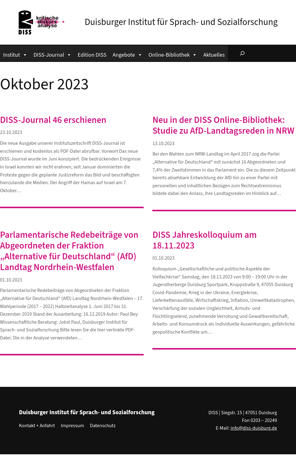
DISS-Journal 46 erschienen (53, 120)
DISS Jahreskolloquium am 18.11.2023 (204, 240)
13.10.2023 (163, 143)
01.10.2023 (11, 280)
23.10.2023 (11, 132)
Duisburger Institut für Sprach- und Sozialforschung (181, 22)
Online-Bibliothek (173, 54)
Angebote (127, 54)
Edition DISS (92, 55)
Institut (15, 54)
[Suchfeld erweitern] (242, 53)
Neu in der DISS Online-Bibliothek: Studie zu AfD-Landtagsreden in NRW (223, 125)
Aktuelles (213, 55)
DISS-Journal (53, 54)
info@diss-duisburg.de (254, 428)
